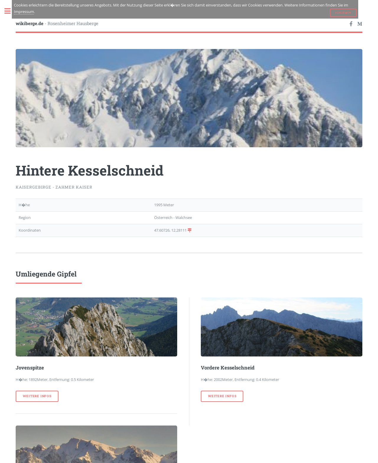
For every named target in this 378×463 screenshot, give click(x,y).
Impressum (24, 11)
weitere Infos (37, 396)
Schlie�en (343, 12)
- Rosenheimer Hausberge (57, 23)
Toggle (10, 11)
